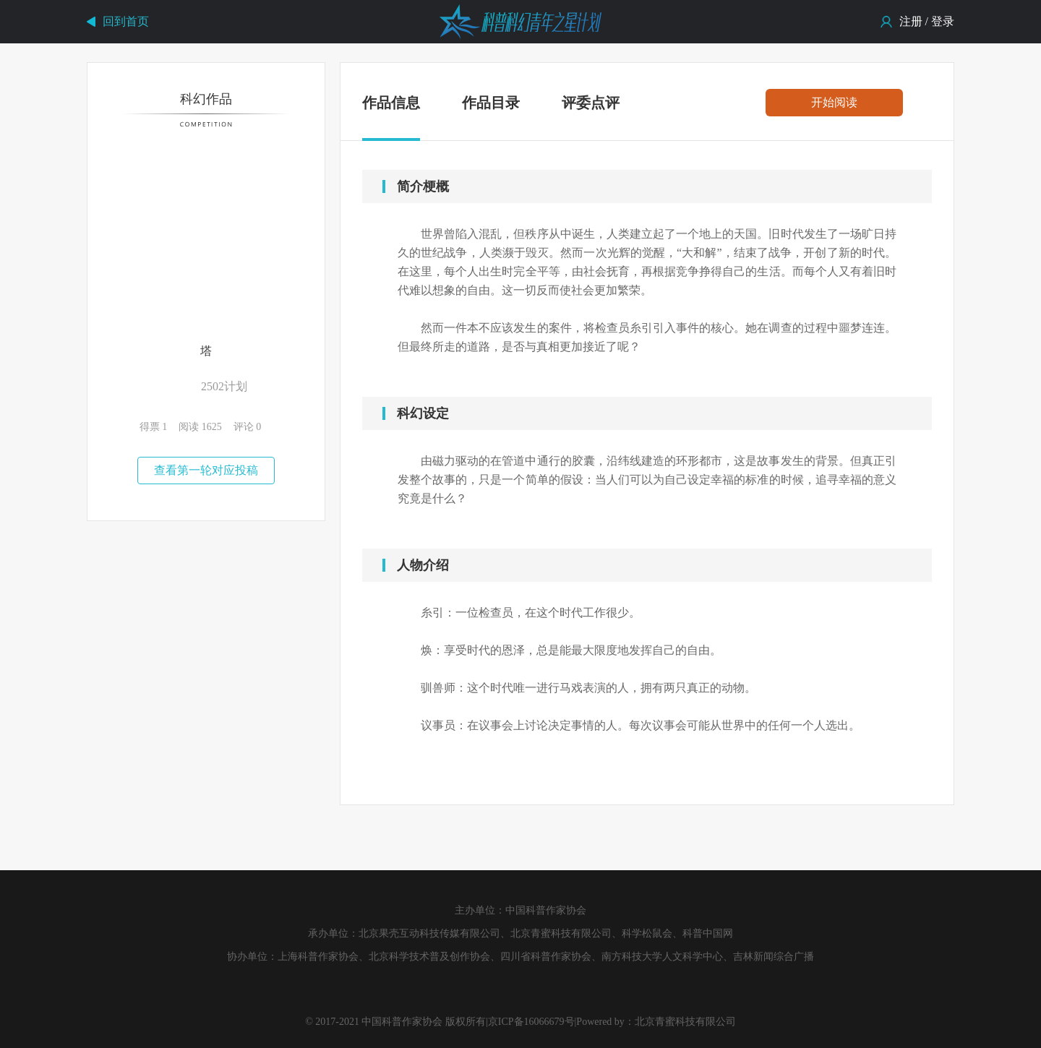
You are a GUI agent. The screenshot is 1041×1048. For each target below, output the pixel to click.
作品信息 (391, 105)
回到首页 (126, 21)
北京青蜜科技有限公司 (685, 1021)
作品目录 (491, 103)
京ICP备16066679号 (531, 1021)
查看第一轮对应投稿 (206, 470)
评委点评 (591, 103)
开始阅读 (834, 102)
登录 (942, 21)
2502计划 (224, 386)
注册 (910, 21)
